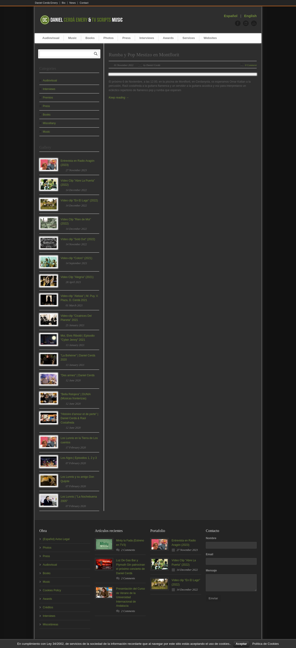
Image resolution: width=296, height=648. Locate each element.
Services (188, 38)
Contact (84, 3)
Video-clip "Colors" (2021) (76, 258)
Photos (108, 38)
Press (126, 38)
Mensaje (211, 570)
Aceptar (241, 643)
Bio (63, 3)
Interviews (146, 38)
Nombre (211, 538)
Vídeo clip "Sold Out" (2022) (78, 239)
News (72, 3)
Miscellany (49, 123)
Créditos (48, 607)
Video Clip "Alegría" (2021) (77, 277)
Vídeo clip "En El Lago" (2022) (79, 200)
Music (72, 38)
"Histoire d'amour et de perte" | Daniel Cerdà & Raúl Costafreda (79, 418)
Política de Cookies (265, 643)
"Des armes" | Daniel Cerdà (77, 375)
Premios (48, 97)
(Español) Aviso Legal (56, 539)
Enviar (213, 598)
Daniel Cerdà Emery (46, 3)
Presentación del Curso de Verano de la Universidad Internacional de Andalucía (130, 597)
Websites (210, 38)
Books (90, 38)
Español (230, 16)
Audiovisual (50, 38)
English (250, 16)
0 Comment (251, 65)
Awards (168, 38)
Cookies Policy (52, 590)
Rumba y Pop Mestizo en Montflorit (144, 54)
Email (209, 554)
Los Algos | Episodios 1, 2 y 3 (79, 458)
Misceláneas (50, 624)
